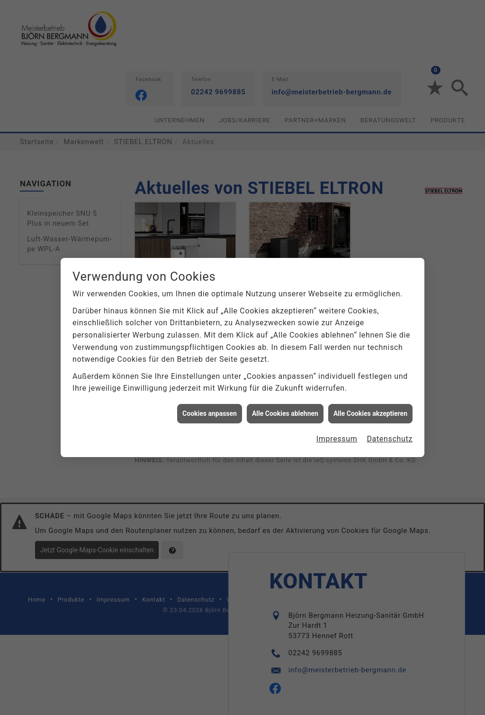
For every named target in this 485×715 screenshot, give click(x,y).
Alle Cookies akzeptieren (370, 408)
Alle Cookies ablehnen (285, 408)
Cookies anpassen (209, 408)
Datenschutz (390, 434)
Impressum (337, 434)
